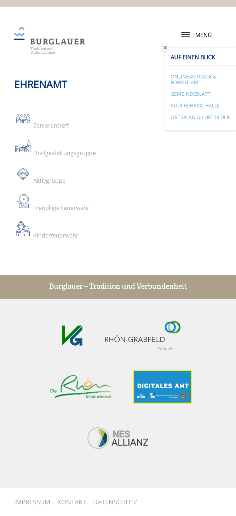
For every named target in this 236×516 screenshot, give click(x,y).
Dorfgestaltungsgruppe (64, 153)
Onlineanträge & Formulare (194, 79)
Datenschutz (115, 502)
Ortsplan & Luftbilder (200, 117)
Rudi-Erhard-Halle (195, 105)
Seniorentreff (51, 125)
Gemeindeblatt (191, 93)
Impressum (32, 502)
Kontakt (71, 502)
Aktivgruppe (49, 180)
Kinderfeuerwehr (56, 235)
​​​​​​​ (23, 207)
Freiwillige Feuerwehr (61, 208)
